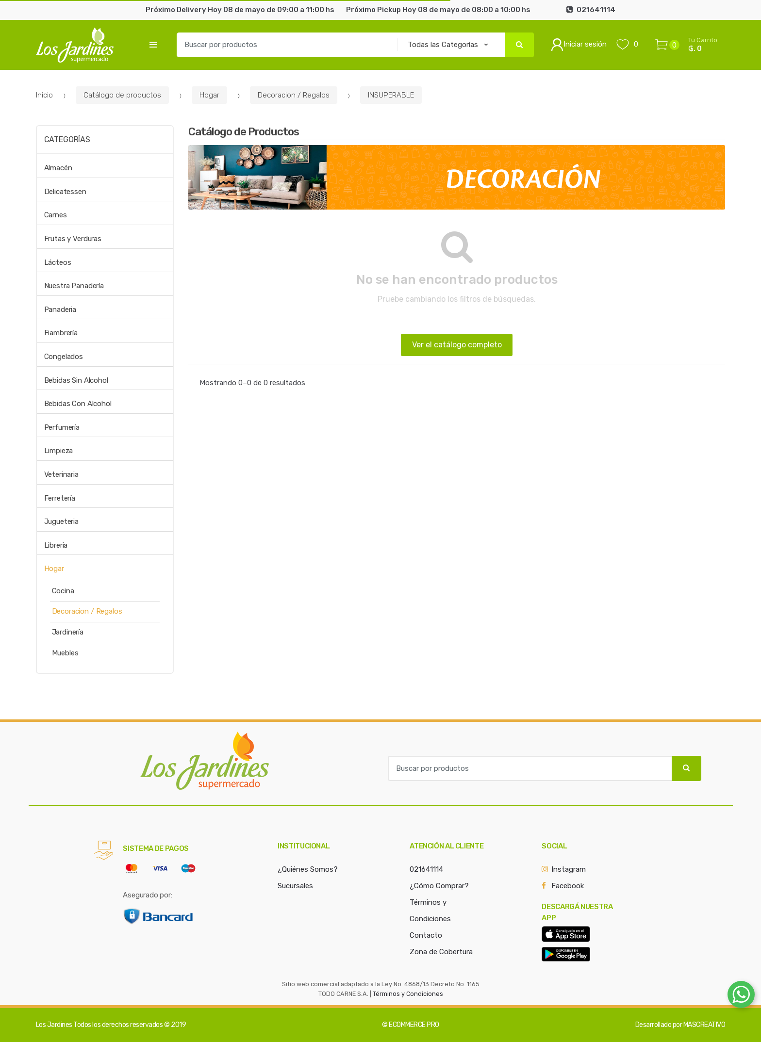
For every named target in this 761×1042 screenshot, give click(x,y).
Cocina (63, 590)
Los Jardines (54, 1025)
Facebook (567, 885)
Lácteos (57, 262)
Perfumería (62, 427)
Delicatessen (65, 191)
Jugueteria (61, 521)
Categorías (67, 139)
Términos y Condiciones (408, 993)
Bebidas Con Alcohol (78, 403)
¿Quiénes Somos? (308, 869)
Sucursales (295, 885)
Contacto (426, 935)
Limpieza (58, 450)
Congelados (63, 356)
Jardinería (68, 632)
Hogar (209, 95)
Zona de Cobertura (441, 951)
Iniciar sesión (579, 44)
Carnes (55, 215)
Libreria (56, 545)
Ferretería (60, 498)
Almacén (58, 167)
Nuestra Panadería (74, 285)
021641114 (426, 869)
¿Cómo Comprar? (439, 885)
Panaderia (60, 309)
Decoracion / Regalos (294, 95)
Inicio (44, 95)
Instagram (568, 869)
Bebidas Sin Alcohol (76, 380)
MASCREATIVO (704, 1025)
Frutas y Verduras (72, 238)
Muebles (65, 653)
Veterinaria (61, 474)
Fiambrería (61, 332)
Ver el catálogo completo (457, 344)
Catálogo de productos (122, 95)
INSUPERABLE (391, 95)
